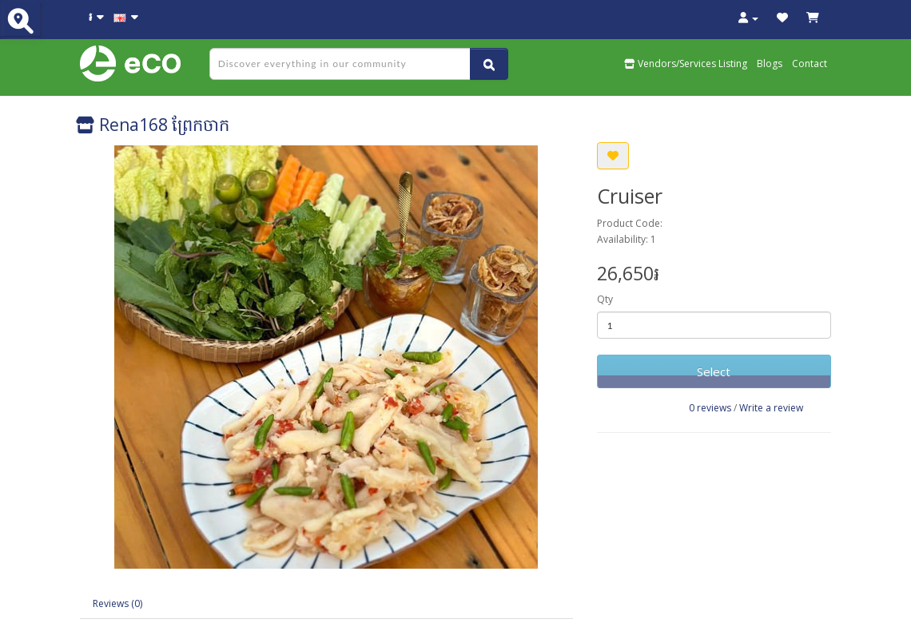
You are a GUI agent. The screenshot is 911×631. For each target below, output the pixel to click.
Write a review (771, 408)
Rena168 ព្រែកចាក (152, 124)
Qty (605, 299)
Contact (809, 63)
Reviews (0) (117, 603)
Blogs (769, 63)
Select (713, 371)
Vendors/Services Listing (685, 63)
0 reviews (710, 408)
